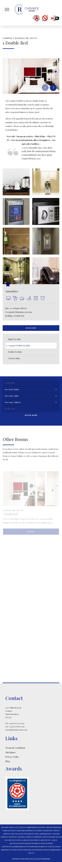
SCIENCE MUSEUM (40, 834)
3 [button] (55, 79)
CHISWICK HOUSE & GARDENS (12, 837)
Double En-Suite (15, 352)
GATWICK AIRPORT (22, 840)
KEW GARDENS (53, 834)
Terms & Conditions (15, 747)
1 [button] (55, 72)
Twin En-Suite (14, 358)
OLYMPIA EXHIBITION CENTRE (47, 830)
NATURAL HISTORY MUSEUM (49, 827)
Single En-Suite (14, 339)
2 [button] (55, 75)
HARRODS (6, 830)
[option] (31, 76)
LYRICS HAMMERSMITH (29, 827)
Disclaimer (10, 752)
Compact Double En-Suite (19, 345)
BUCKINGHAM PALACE (10, 827)
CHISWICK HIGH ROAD (11, 834)
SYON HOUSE (26, 834)
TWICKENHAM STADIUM (35, 846)
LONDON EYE (6, 846)
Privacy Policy (12, 756)
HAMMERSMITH (19, 846)
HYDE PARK (15, 830)
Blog (7, 761)
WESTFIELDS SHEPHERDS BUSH (36, 850)
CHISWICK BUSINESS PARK (35, 837)
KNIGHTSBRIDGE (27, 830)
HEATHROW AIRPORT (39, 840)
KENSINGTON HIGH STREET (42, 843)
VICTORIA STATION (16, 850)
